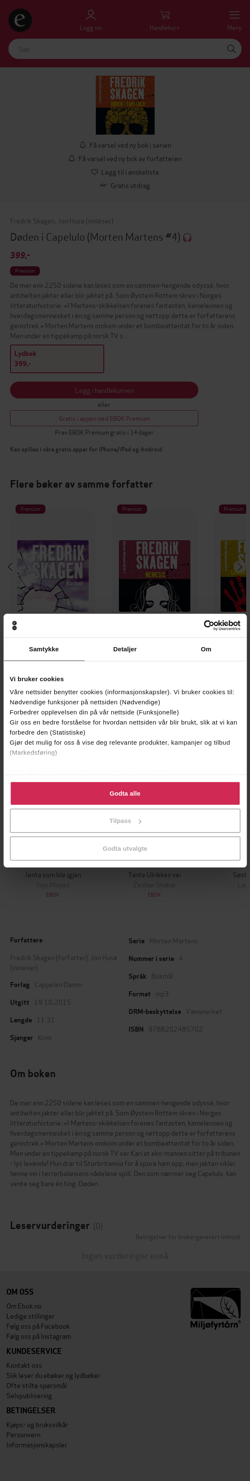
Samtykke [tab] (44, 648)
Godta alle (125, 792)
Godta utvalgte (125, 848)
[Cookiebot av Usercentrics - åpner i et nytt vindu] (203, 625)
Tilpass (125, 820)
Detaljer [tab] (125, 648)
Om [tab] (206, 648)
